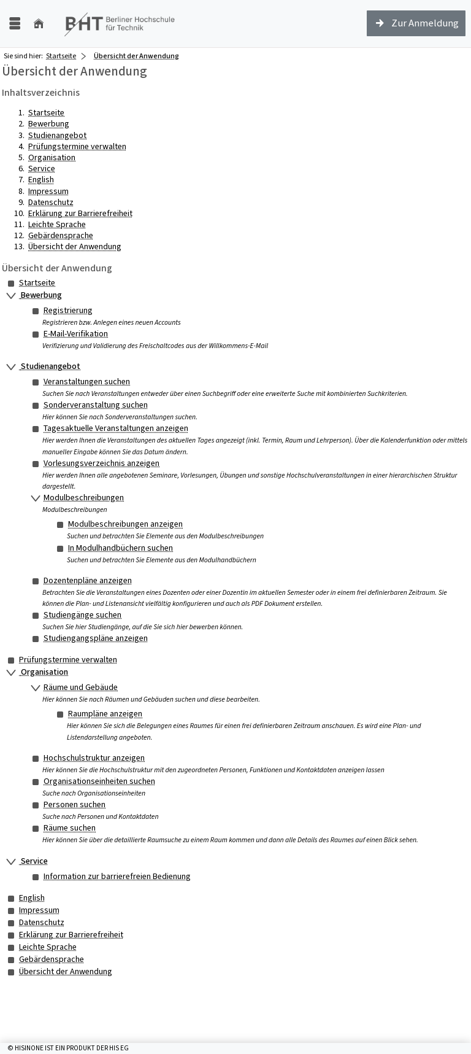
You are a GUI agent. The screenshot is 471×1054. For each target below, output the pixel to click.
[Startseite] (38, 23)
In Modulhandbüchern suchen (120, 548)
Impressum (48, 191)
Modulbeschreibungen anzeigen (125, 524)
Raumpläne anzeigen (105, 713)
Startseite (61, 56)
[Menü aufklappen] (14, 24)
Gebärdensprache (60, 235)
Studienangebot (57, 135)
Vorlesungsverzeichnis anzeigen (101, 463)
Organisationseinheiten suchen (99, 781)
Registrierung (68, 310)
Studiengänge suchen (82, 615)
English (41, 179)
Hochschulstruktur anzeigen (94, 758)
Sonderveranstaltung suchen (96, 405)
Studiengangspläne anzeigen (96, 638)
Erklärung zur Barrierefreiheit (80, 213)
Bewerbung (48, 124)
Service (41, 168)
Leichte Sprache (57, 224)
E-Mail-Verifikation (76, 333)
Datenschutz (51, 202)
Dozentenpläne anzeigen (88, 580)
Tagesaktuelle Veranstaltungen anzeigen (116, 428)
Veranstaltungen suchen (87, 381)
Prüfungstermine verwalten (77, 146)
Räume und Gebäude (81, 687)
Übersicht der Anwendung (74, 246)
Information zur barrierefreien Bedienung (117, 876)
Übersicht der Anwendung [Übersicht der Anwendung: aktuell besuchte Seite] (136, 56)
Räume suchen (70, 828)
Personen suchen (74, 804)
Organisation (51, 157)
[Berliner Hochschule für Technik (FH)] (120, 23)
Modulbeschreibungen (84, 497)
